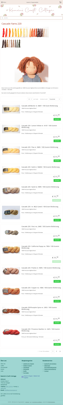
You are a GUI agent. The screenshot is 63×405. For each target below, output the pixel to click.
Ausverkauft (56, 200)
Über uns (3, 363)
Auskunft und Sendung (50, 363)
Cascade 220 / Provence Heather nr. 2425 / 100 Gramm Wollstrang (40, 330)
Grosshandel (4, 367)
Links (2, 371)
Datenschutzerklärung (50, 369)
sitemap (27, 402)
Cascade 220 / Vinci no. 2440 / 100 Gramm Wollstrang (40, 226)
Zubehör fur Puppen (28, 363)
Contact (46, 371)
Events (2, 369)
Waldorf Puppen (27, 365)
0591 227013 (9, 386)
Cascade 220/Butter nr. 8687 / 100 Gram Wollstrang (39, 106)
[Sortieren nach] (54, 99)
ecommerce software (37, 402)
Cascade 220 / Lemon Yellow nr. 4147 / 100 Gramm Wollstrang (39, 126)
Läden (2, 365)
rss (30, 402)
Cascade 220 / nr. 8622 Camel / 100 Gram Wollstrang (39, 207)
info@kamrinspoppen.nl (10, 390)
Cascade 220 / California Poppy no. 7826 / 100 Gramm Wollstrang (40, 247)
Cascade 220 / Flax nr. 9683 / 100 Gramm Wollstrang (39, 147)
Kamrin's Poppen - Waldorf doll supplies (31, 376)
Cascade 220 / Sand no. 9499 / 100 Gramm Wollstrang (40, 187)
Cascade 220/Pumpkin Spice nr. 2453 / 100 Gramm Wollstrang (39, 308)
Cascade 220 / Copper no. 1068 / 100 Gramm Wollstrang (41, 288)
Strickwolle (26, 369)
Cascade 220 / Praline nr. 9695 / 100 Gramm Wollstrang (40, 268)
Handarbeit (26, 367)
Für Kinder (26, 373)
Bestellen (57, 119)
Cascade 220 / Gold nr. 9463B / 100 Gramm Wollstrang (40, 167)
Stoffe (24, 371)
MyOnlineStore (51, 402)
